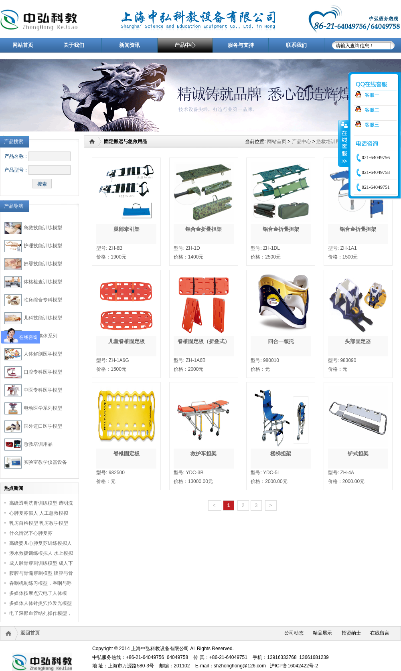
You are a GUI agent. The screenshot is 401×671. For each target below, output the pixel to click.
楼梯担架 (280, 454)
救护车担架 (203, 454)
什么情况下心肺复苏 (31, 533)
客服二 (372, 110)
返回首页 (30, 633)
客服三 (372, 124)
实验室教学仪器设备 (45, 462)
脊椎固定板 (126, 454)
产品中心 (301, 141)
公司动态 (294, 633)
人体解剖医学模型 (43, 354)
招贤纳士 (351, 633)
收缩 (343, 143)
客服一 (372, 95)
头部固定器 (358, 341)
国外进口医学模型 (43, 426)
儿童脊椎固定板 (126, 341)
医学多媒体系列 (40, 336)
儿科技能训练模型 (43, 318)
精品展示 (322, 633)
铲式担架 (358, 454)
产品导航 (13, 206)
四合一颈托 (281, 341)
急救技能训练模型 (43, 227)
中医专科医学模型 (43, 390)
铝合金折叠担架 (203, 229)
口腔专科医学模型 (43, 372)
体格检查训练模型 (43, 282)
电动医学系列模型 (43, 408)
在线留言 (379, 633)
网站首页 (276, 141)
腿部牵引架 (126, 229)
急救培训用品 (38, 444)
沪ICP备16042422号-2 (294, 666)
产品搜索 (13, 141)
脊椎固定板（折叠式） (204, 341)
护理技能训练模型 (43, 246)
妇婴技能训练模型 (43, 264)
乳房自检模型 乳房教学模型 (38, 523)
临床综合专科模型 (43, 300)
